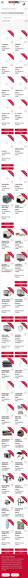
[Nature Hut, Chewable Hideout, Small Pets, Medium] (19, 43)
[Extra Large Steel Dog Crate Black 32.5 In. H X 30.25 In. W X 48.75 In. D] (6, 335)
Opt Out (15, 575)
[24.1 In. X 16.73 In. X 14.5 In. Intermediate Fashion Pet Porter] (19, 112)
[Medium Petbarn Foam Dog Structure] (19, 206)
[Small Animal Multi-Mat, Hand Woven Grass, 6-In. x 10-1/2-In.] (6, 66)
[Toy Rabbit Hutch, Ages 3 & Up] (19, 242)
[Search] (26, 8)
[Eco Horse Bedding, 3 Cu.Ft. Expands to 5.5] (19, 335)
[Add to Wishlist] (12, 42)
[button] (23, 2)
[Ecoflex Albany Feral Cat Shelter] (6, 486)
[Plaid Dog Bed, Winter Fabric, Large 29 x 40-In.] (6, 371)
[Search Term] (14, 8)
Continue (5, 575)
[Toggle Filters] (26, 21)
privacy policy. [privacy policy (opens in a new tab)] (5, 566)
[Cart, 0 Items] (23, 4)
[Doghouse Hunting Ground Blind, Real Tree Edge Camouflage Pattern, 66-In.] (19, 440)
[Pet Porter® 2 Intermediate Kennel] (6, 183)
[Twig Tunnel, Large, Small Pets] (19, 66)
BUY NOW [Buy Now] (7, 168)
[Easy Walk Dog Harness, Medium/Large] (19, 509)
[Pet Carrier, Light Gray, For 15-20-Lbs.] (19, 89)
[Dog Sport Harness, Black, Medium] (19, 486)
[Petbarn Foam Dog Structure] (6, 242)
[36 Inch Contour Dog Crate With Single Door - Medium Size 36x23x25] (6, 300)
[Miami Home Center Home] (14, 2)
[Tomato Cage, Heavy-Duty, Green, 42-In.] (19, 394)
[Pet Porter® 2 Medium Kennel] (19, 148)
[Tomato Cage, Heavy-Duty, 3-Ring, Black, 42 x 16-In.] (6, 417)
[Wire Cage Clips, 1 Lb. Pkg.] (19, 417)
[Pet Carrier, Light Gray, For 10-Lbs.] (6, 89)
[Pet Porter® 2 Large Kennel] (19, 183)
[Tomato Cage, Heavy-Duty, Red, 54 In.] (19, 371)
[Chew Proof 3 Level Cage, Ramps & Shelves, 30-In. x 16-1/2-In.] (6, 43)
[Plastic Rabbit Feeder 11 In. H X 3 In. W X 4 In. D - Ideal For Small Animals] (6, 532)
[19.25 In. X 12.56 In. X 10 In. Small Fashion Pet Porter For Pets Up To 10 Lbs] (6, 112)
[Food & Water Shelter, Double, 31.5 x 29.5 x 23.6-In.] (19, 463)
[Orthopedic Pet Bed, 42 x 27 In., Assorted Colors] (6, 440)
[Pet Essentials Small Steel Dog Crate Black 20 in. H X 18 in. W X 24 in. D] (19, 300)
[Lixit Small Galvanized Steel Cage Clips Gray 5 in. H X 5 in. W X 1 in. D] (19, 532)
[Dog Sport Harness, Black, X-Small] (6, 509)
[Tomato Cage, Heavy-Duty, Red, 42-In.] (6, 394)
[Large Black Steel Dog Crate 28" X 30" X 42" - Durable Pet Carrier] (19, 265)
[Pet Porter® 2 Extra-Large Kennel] (6, 206)
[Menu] (2, 2)
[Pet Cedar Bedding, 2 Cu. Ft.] (6, 265)
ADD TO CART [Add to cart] (7, 129)
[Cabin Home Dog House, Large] (6, 463)
